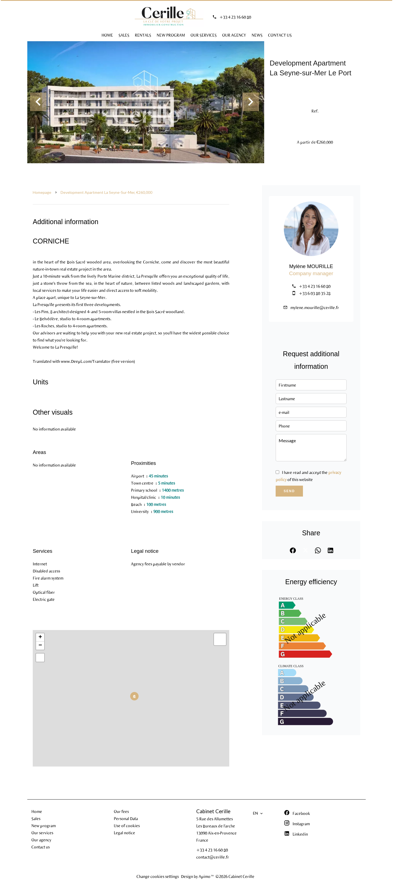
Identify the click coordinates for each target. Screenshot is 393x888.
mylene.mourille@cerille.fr (314, 307)
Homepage (42, 192)
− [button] (40, 646)
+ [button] (40, 637)
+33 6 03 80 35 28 (315, 293)
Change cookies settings (157, 876)
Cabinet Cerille (213, 811)
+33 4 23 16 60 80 (235, 16)
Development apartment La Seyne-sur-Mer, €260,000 (106, 192)
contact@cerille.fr (212, 856)
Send (289, 491)
